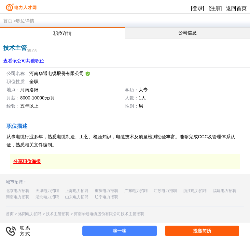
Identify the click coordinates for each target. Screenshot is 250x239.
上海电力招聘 (77, 190)
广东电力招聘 (136, 190)
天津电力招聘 (47, 190)
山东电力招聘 (77, 197)
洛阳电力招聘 (30, 214)
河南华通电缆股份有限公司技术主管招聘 (109, 214)
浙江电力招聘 (195, 190)
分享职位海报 (27, 161)
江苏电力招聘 (165, 190)
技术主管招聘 (57, 214)
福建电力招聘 (224, 190)
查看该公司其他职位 (23, 60)
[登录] (197, 8)
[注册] (215, 8)
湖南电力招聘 (17, 197)
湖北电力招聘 (47, 197)
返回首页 (236, 8)
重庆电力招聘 (106, 190)
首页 (7, 20)
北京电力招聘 (17, 190)
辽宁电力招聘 (106, 197)
